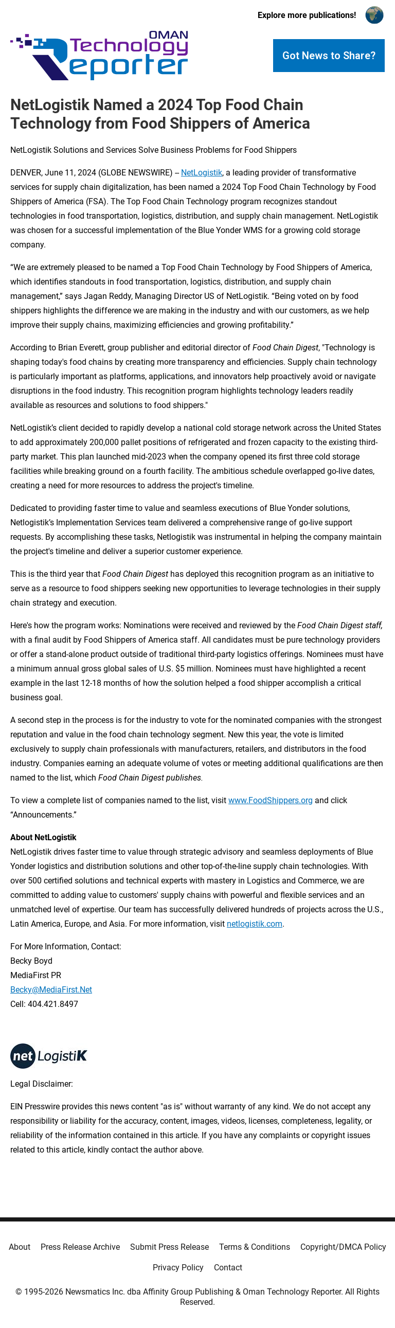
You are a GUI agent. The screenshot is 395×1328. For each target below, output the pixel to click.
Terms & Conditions (254, 1247)
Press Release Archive (80, 1247)
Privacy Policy (178, 1267)
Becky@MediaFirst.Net (51, 990)
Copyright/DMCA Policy (343, 1247)
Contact (228, 1267)
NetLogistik (201, 173)
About (19, 1247)
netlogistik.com (254, 924)
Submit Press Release (169, 1247)
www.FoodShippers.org (270, 800)
